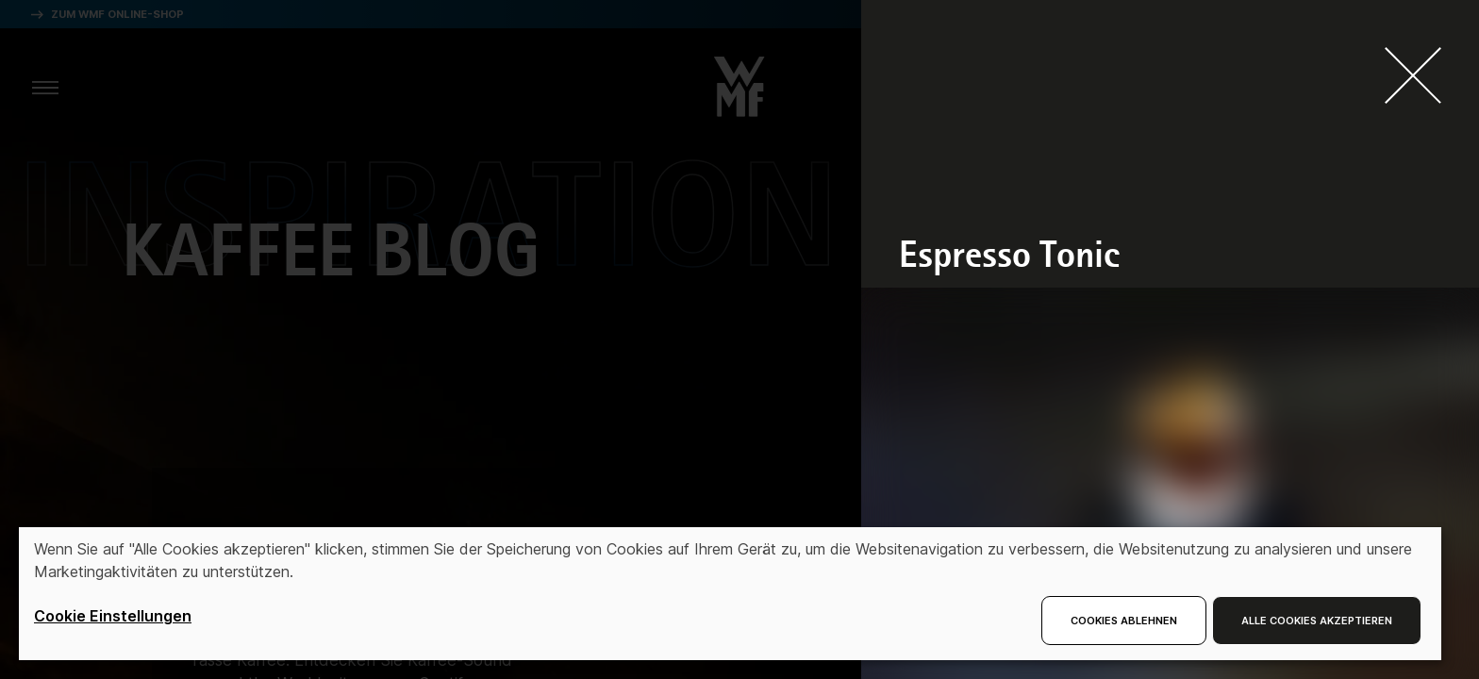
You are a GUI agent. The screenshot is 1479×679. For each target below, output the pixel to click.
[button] (739, 80)
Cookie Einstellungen (112, 615)
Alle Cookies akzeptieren (1316, 620)
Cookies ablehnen (1124, 620)
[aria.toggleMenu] (45, 86)
